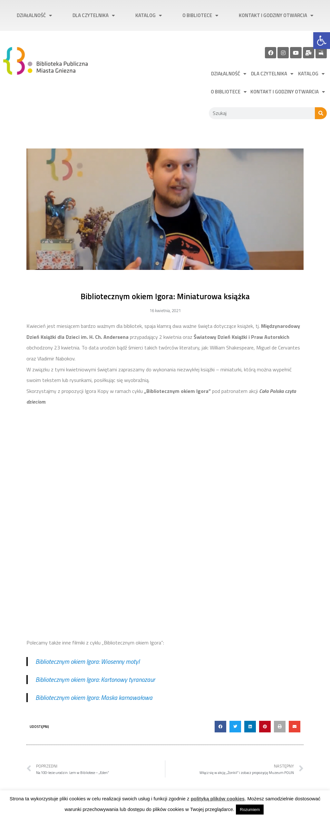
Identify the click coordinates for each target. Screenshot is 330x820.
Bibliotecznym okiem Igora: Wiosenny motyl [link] (87, 661)
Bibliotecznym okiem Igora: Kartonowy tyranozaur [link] (95, 679)
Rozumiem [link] (250, 809)
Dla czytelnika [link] (94, 15)
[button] (220, 726)
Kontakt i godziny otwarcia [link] (276, 15)
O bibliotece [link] (200, 15)
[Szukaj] (321, 113)
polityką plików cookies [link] (218, 798)
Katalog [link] (148, 15)
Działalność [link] (34, 15)
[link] (321, 40)
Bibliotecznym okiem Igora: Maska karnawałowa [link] (93, 697)
